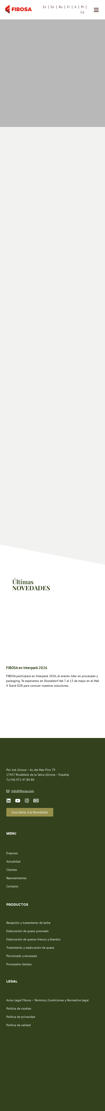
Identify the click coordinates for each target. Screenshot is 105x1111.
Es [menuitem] (44, 7)
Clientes (11, 845)
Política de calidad (18, 1000)
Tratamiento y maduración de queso (30, 923)
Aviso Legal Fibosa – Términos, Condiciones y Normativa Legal (47, 975)
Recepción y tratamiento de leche (28, 898)
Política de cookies (18, 984)
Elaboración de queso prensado (27, 906)
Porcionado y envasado (21, 931)
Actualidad (13, 837)
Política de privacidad (20, 992)
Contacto (12, 861)
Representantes (16, 853)
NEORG (68, 1102)
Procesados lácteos (19, 940)
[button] (29, 787)
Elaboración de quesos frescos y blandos (33, 915)
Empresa (12, 828)
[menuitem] (44, 7)
